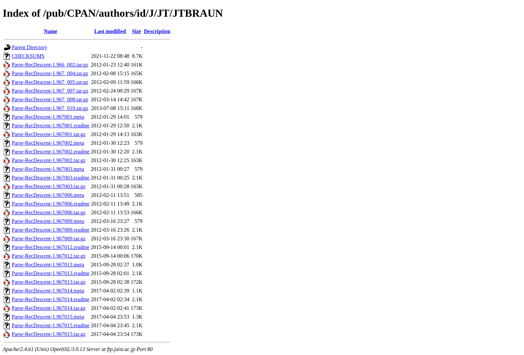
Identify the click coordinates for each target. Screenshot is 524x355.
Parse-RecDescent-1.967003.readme (51, 178)
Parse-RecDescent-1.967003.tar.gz (49, 186)
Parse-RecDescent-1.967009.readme (51, 230)
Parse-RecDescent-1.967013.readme (51, 273)
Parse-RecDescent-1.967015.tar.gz (49, 334)
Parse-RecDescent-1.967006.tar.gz (49, 212)
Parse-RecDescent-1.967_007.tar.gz (50, 91)
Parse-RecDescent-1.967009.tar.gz (49, 238)
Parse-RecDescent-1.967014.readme (51, 299)
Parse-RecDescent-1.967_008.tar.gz (50, 99)
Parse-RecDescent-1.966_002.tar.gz (50, 65)
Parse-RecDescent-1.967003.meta (48, 169)
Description (157, 31)
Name (50, 31)
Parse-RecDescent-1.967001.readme (51, 125)
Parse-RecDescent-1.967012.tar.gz (49, 256)
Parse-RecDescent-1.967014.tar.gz (49, 308)
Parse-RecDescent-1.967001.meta (48, 117)
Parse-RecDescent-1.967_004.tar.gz (50, 73)
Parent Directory (29, 47)
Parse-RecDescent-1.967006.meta (48, 195)
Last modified (110, 31)
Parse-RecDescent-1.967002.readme (51, 151)
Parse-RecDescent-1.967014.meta (48, 290)
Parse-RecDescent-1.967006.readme (51, 204)
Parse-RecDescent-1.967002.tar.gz (49, 160)
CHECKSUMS (28, 56)
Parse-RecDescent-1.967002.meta (48, 143)
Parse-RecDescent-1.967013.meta (48, 264)
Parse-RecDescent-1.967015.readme (51, 325)
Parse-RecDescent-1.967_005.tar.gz (50, 82)
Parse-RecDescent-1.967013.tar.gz (49, 282)
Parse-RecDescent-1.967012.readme (51, 247)
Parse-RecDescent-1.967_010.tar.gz (50, 108)
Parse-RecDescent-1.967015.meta (48, 317)
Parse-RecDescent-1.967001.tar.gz (49, 134)
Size (136, 31)
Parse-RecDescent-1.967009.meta (48, 221)
